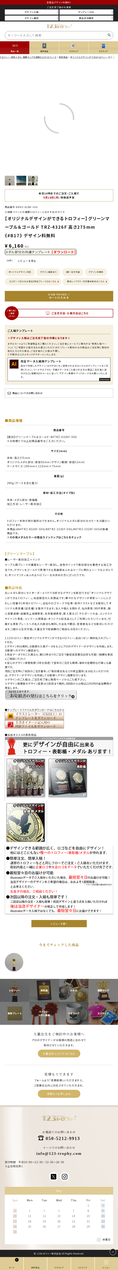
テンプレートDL (86, 12)
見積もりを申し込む (59, 1094)
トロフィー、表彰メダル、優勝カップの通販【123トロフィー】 (28, 57)
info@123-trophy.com (59, 1153)
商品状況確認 (86, 18)
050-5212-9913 (63, 1138)
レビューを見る (27, 261)
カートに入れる (59, 296)
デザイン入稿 (32, 12)
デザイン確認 (32, 18)
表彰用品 (63, 57)
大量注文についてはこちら (59, 1053)
